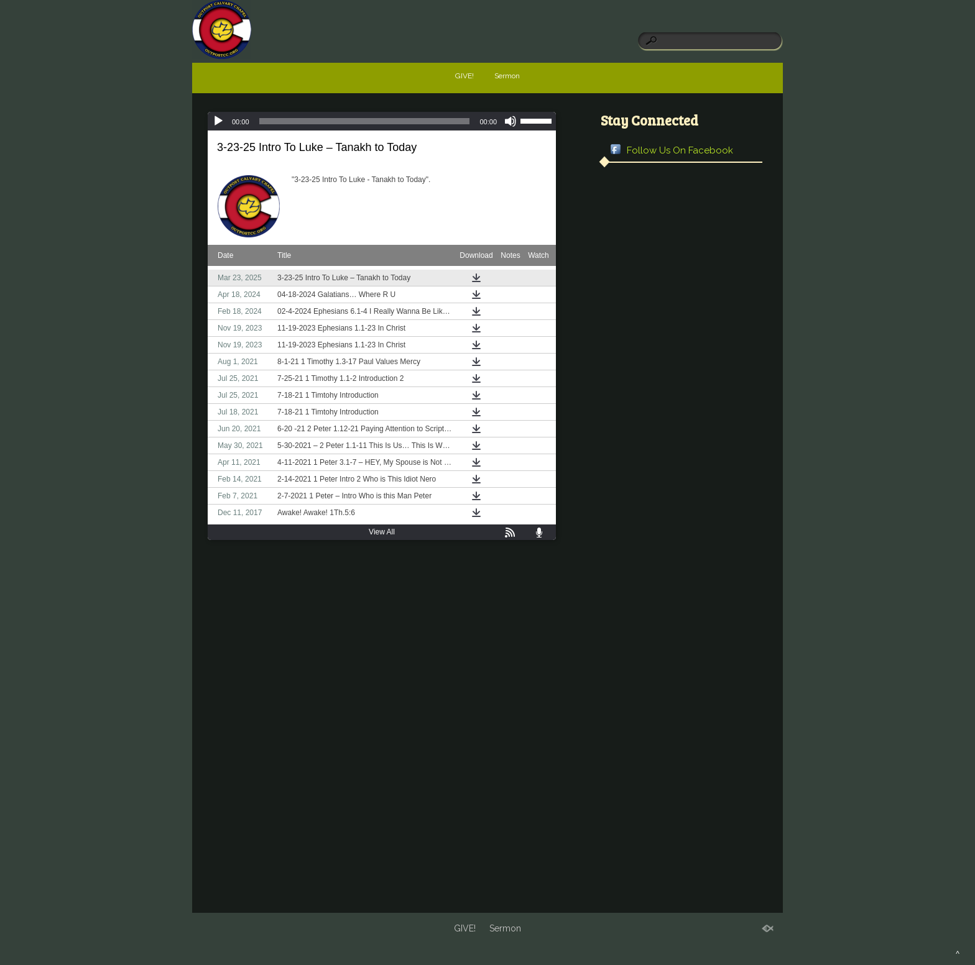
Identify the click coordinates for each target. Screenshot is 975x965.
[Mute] (510, 121)
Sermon (507, 75)
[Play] (218, 121)
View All (382, 532)
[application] (382, 121)
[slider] (364, 121)
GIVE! (464, 75)
